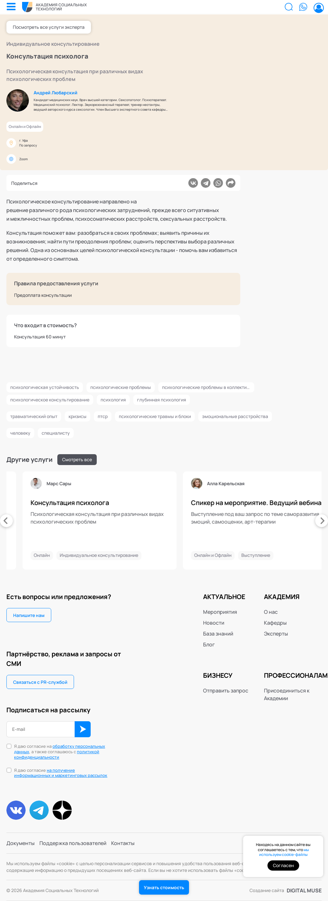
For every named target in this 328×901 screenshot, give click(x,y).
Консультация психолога (155, 503)
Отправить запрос (225, 690)
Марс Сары (144, 483)
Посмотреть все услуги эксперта (49, 27)
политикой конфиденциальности (56, 754)
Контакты (123, 843)
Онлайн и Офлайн (25, 126)
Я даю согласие (60, 773)
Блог (209, 644)
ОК (83, 729)
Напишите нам (29, 615)
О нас (271, 611)
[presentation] (6, 520)
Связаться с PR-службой (40, 682)
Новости (213, 622)
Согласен (283, 865)
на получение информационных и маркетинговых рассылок (60, 772)
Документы (20, 843)
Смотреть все (77, 459)
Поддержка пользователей (72, 843)
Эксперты (276, 633)
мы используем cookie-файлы (284, 852)
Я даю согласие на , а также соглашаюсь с (59, 752)
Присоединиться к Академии (286, 694)
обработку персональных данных (59, 749)
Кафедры (275, 622)
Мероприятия (220, 611)
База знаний (218, 633)
